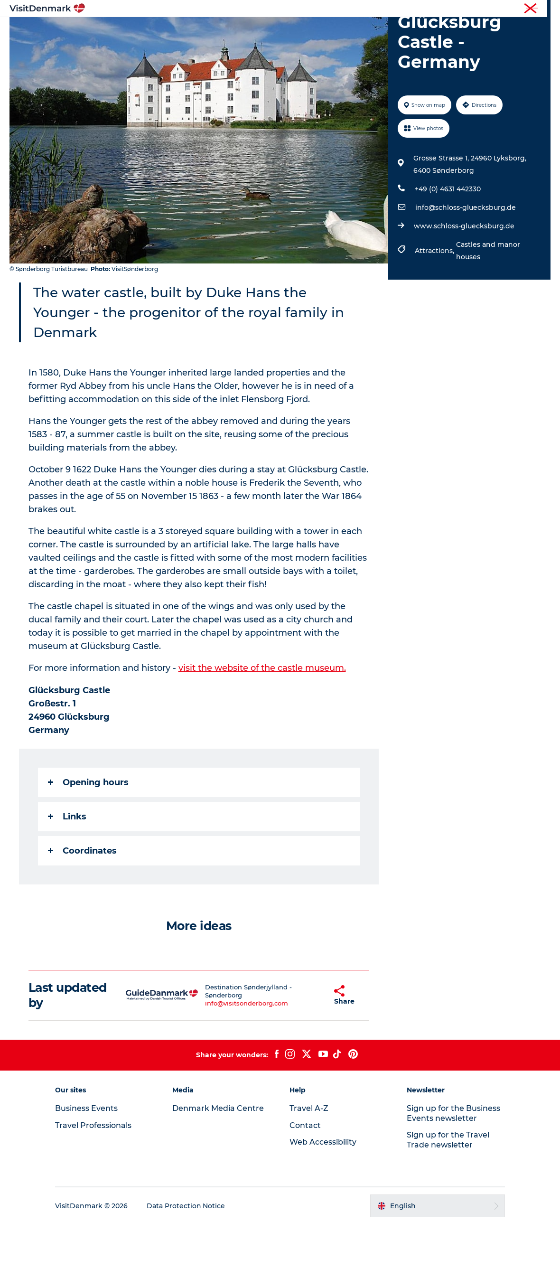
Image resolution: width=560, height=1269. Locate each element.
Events (435, 30)
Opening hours (88, 827)
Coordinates (82, 895)
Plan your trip (385, 30)
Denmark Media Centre (218, 1152)
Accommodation (315, 30)
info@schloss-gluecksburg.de (465, 252)
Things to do (248, 30)
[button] (309, 1040)
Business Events (471, 9)
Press (511, 9)
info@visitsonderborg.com (235, 1048)
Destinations (188, 30)
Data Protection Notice (187, 1250)
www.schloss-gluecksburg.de (464, 271)
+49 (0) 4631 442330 (448, 234)
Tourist (365, 9)
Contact (539, 9)
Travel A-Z (308, 1152)
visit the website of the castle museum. (262, 713)
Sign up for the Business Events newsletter (453, 1157)
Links (67, 861)
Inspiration (131, 30)
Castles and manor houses (488, 295)
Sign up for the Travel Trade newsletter (447, 1184)
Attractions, (435, 295)
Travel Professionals (411, 9)
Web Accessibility (322, 1186)
